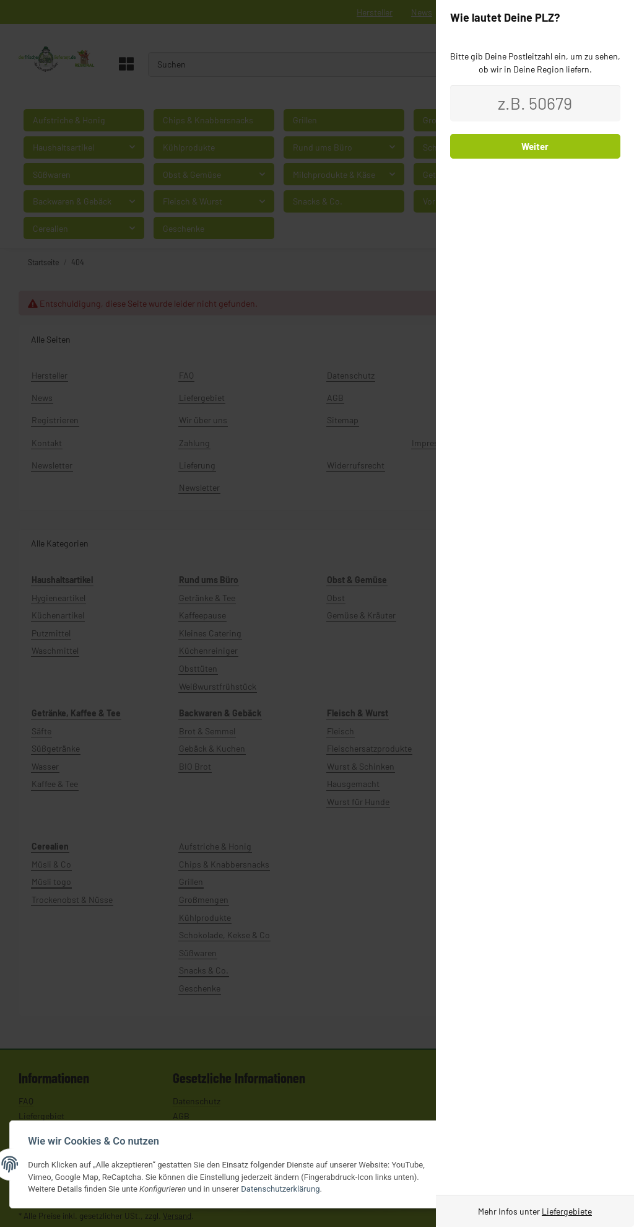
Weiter (535, 146)
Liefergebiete (567, 1211)
